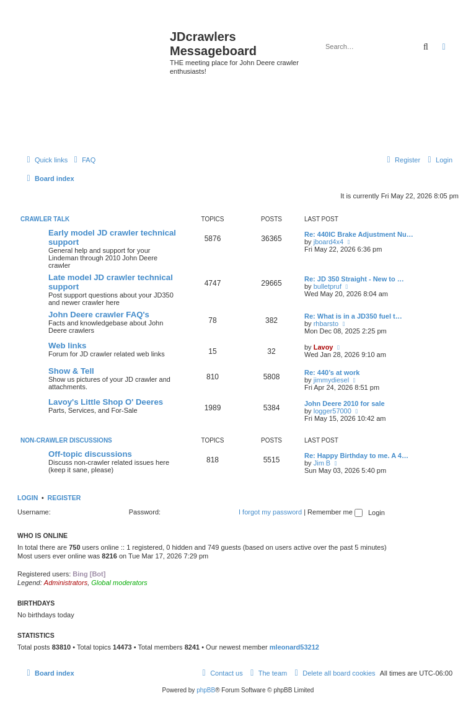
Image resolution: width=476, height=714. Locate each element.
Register (64, 497)
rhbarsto (326, 323)
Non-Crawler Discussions (66, 440)
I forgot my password (270, 512)
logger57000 (332, 411)
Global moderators (119, 582)
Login (27, 497)
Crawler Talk (44, 219)
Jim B (322, 463)
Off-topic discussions (90, 454)
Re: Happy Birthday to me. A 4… (356, 455)
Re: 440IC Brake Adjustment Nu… (358, 234)
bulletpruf (328, 286)
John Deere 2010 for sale (344, 403)
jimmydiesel (331, 380)
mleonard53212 (294, 647)
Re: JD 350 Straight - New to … (354, 279)
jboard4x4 (328, 241)
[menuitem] (83, 159)
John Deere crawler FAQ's (98, 314)
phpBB (205, 690)
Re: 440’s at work (331, 372)
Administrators (65, 582)
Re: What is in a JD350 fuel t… (353, 316)
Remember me (335, 512)
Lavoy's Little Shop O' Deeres (105, 402)
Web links (67, 345)
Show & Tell (71, 371)
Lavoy (323, 347)
